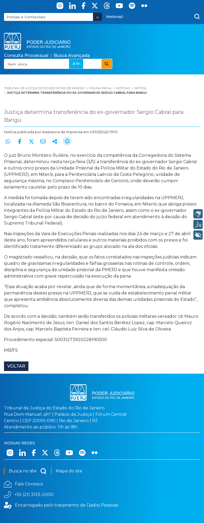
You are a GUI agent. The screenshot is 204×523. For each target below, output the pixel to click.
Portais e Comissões (26, 17)
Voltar (16, 366)
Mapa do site (69, 470)
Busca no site (28, 471)
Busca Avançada (72, 55)
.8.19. (76, 63)
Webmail (114, 17)
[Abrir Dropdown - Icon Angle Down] (97, 17)
